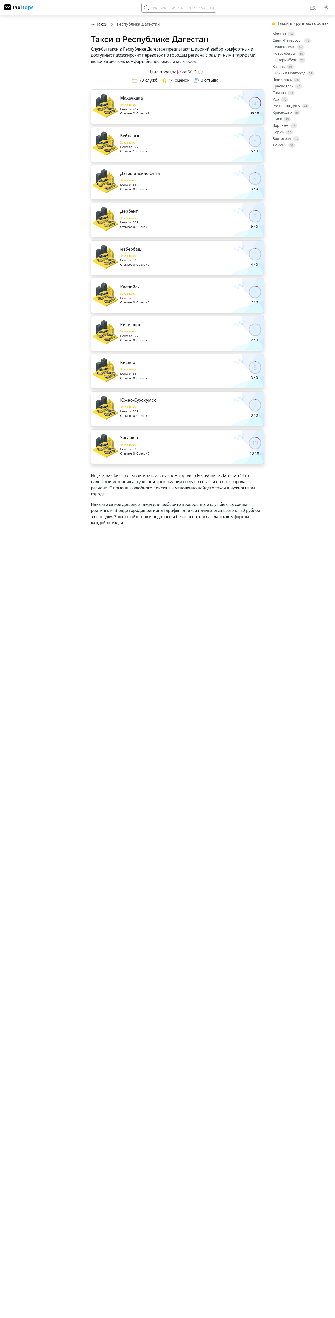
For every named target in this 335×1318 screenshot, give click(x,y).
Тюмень (283, 145)
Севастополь (288, 47)
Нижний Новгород (293, 73)
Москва (283, 33)
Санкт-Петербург (291, 40)
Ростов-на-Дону (290, 105)
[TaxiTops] (19, 7)
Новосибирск (288, 53)
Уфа (280, 99)
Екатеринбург (288, 60)
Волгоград (286, 138)
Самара (283, 92)
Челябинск (286, 79)
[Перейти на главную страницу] (99, 24)
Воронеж (284, 125)
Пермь (282, 132)
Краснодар (286, 112)
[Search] (178, 8)
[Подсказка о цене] (200, 72)
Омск (281, 119)
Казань (282, 66)
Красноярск (287, 86)
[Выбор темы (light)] (326, 7)
